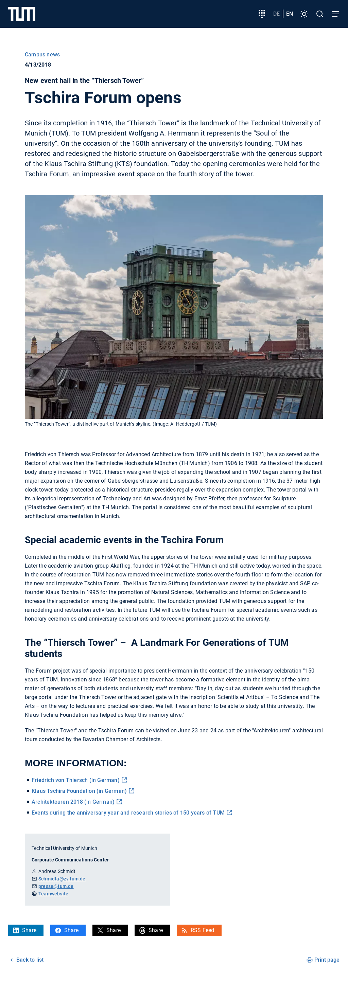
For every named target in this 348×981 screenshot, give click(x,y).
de (276, 14)
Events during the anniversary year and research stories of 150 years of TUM (128, 812)
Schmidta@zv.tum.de (62, 878)
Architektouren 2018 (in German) (73, 802)
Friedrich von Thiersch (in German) (76, 780)
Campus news (42, 54)
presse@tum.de (56, 886)
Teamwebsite (53, 893)
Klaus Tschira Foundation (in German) (79, 791)
